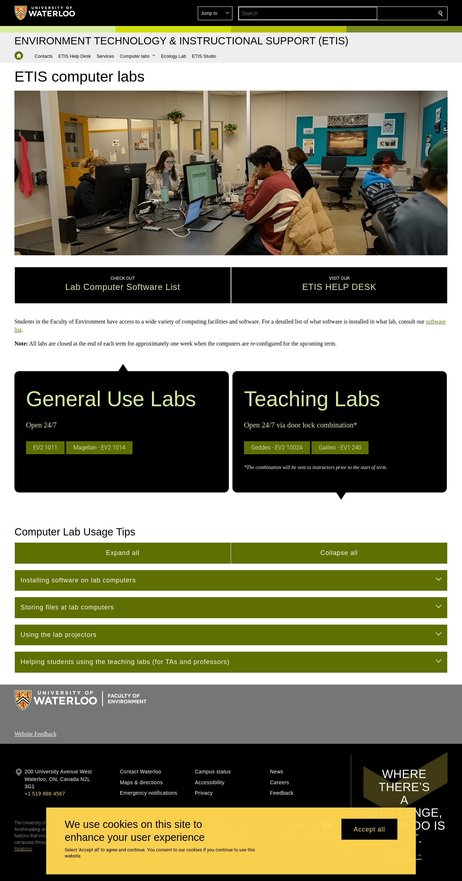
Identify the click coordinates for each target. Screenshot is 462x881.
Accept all (369, 829)
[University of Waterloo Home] (45, 13)
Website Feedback (35, 711)
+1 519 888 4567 (45, 771)
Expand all (122, 529)
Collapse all (339, 529)
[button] (388, 13)
